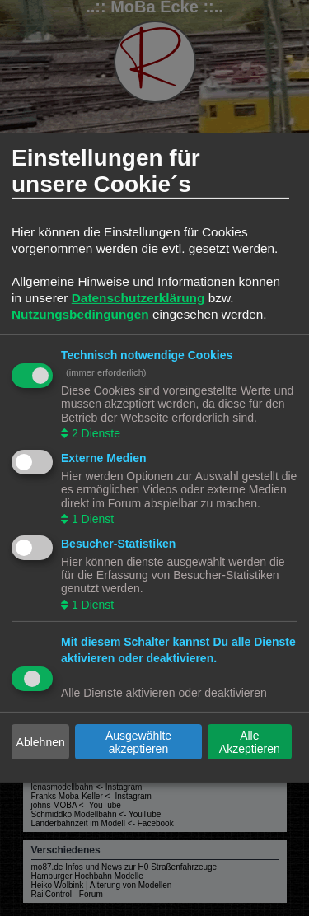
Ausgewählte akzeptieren (138, 742)
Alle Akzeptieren (249, 742)
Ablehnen (40, 742)
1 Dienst (91, 519)
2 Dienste (94, 433)
